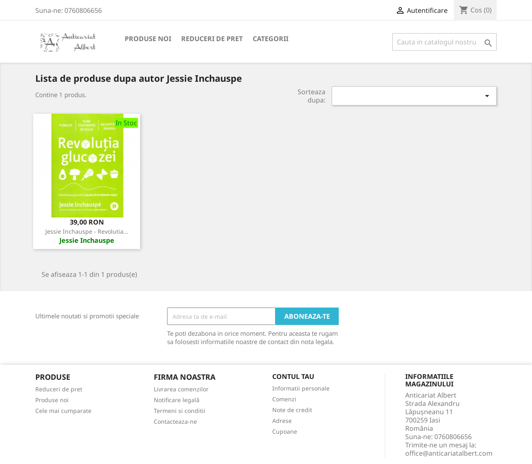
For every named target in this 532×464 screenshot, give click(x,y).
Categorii (270, 38)
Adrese (282, 421)
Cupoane (284, 431)
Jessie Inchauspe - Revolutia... (86, 231)
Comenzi (284, 399)
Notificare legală (177, 400)
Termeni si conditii (179, 411)
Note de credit (292, 410)
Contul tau (293, 377)
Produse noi (148, 38)
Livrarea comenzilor (181, 389)
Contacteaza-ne (175, 421)
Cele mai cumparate (63, 411)
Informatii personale (301, 388)
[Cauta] (444, 42)
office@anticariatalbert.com (449, 453)
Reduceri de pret (212, 38)
